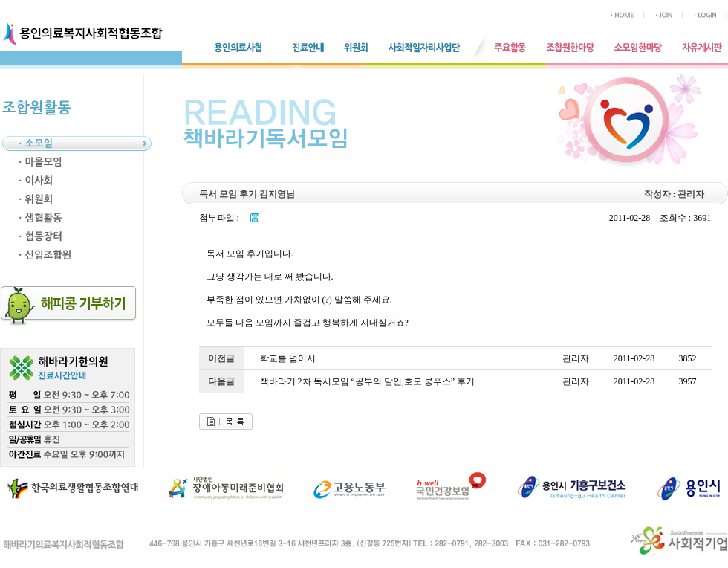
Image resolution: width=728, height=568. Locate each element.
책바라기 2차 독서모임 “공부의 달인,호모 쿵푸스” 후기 (367, 381)
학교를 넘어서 (288, 358)
